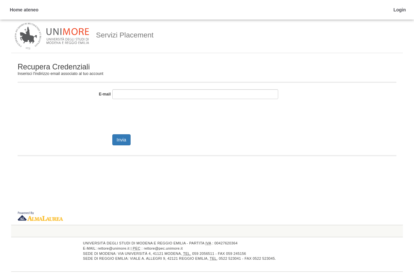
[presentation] (162, 115)
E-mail (105, 94)
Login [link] (399, 9)
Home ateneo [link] (24, 9)
